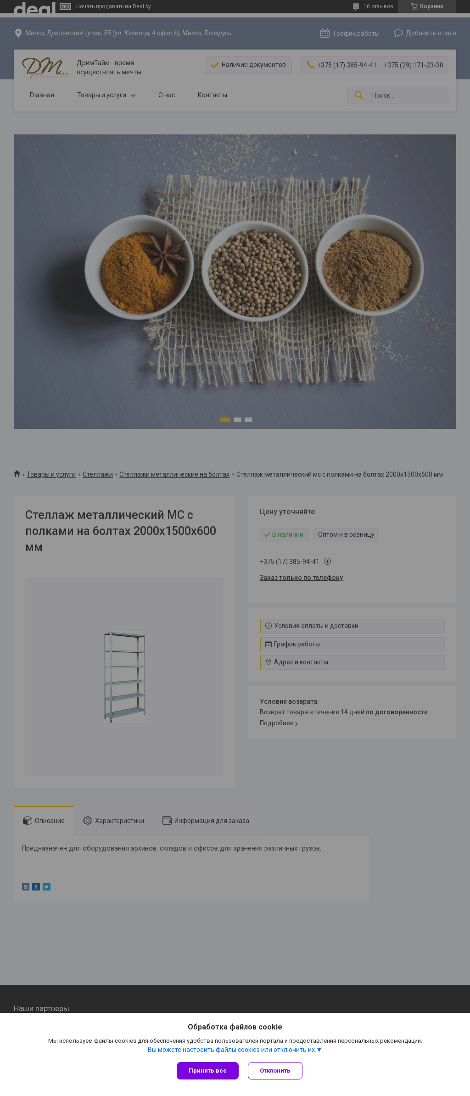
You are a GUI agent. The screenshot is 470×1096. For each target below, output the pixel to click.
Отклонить (275, 1070)
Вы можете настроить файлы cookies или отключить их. (232, 1049)
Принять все (208, 1070)
